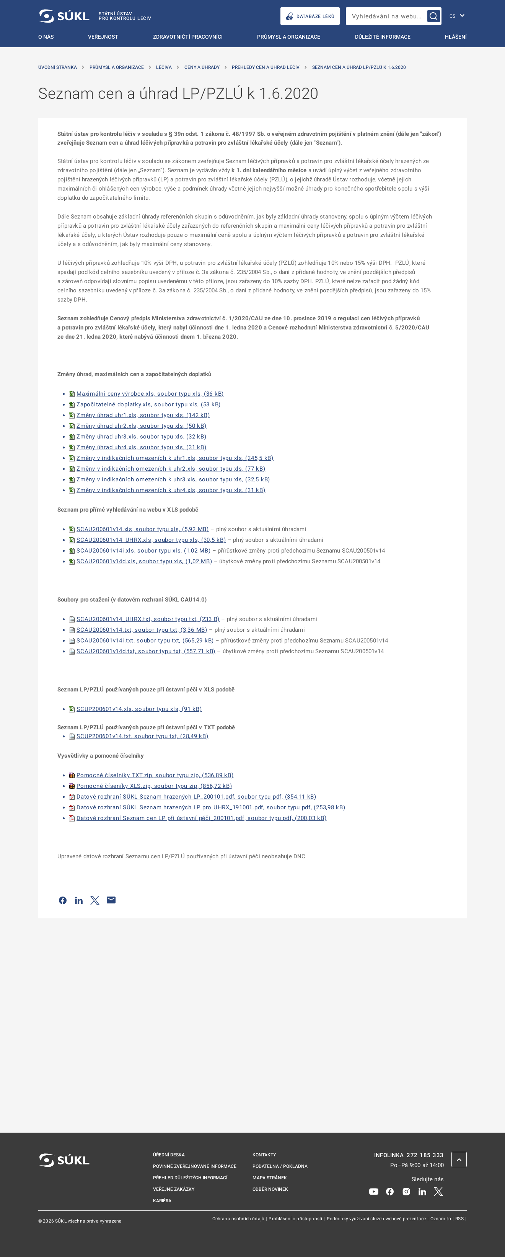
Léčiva (164, 67)
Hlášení (456, 37)
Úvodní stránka (57, 67)
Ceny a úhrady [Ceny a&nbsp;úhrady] (202, 67)
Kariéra (162, 1200)
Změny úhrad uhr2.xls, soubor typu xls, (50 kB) (142, 425)
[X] (438, 1191)
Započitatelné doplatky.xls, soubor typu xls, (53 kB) (149, 404)
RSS (460, 1218)
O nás (46, 37)
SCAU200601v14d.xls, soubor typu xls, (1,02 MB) (144, 561)
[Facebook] (389, 1191)
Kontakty (264, 1155)
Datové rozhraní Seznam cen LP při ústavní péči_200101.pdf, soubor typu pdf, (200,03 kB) (201, 818)
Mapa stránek (269, 1177)
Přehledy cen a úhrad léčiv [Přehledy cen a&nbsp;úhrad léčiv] (266, 67)
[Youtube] (373, 1191)
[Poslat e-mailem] (111, 900)
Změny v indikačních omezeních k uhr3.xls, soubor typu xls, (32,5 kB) (173, 479)
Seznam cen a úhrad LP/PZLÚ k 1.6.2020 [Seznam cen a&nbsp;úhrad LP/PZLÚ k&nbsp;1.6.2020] (359, 67)
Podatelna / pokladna (280, 1166)
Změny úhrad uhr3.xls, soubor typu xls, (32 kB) (142, 436)
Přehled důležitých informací (190, 1177)
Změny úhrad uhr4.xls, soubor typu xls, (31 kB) (142, 447)
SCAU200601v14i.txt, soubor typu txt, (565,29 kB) (145, 640)
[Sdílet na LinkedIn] (78, 900)
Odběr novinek (270, 1189)
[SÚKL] (95, 16)
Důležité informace (383, 37)
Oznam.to (441, 1218)
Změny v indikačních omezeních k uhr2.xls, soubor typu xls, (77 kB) (171, 468)
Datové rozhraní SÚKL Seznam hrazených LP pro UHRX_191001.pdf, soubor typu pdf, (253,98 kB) (211, 807)
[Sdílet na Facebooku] (62, 900)
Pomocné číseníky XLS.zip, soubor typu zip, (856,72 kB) (154, 786)
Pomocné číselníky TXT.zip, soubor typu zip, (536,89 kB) (155, 775)
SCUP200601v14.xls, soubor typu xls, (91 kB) (139, 709)
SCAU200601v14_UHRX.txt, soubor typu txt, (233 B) (148, 619)
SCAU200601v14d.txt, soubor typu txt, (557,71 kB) (146, 651)
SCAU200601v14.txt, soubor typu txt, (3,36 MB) (142, 629)
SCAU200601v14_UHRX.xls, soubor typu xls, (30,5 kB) (151, 539)
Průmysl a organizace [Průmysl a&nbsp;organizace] (117, 67)
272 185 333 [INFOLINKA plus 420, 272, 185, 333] (425, 1155)
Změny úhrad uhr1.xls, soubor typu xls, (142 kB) (143, 415)
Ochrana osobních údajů (239, 1218)
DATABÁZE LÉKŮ (310, 16)
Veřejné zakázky (173, 1189)
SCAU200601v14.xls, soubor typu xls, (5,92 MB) (143, 529)
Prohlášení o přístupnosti (296, 1218)
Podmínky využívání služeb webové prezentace (377, 1218)
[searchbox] (393, 16)
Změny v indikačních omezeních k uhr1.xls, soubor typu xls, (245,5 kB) (175, 458)
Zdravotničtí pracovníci (188, 37)
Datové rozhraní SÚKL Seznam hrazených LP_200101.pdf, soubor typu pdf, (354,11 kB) (196, 796)
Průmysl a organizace (288, 37)
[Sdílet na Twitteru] (95, 900)
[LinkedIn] (422, 1191)
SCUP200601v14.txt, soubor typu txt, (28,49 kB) (143, 736)
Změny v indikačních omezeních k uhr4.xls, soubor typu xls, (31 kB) (171, 490)
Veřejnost (103, 37)
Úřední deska (169, 1155)
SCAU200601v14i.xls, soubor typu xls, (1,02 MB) (144, 550)
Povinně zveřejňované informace (194, 1166)
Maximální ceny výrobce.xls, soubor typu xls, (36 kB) (150, 393)
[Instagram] (406, 1191)
